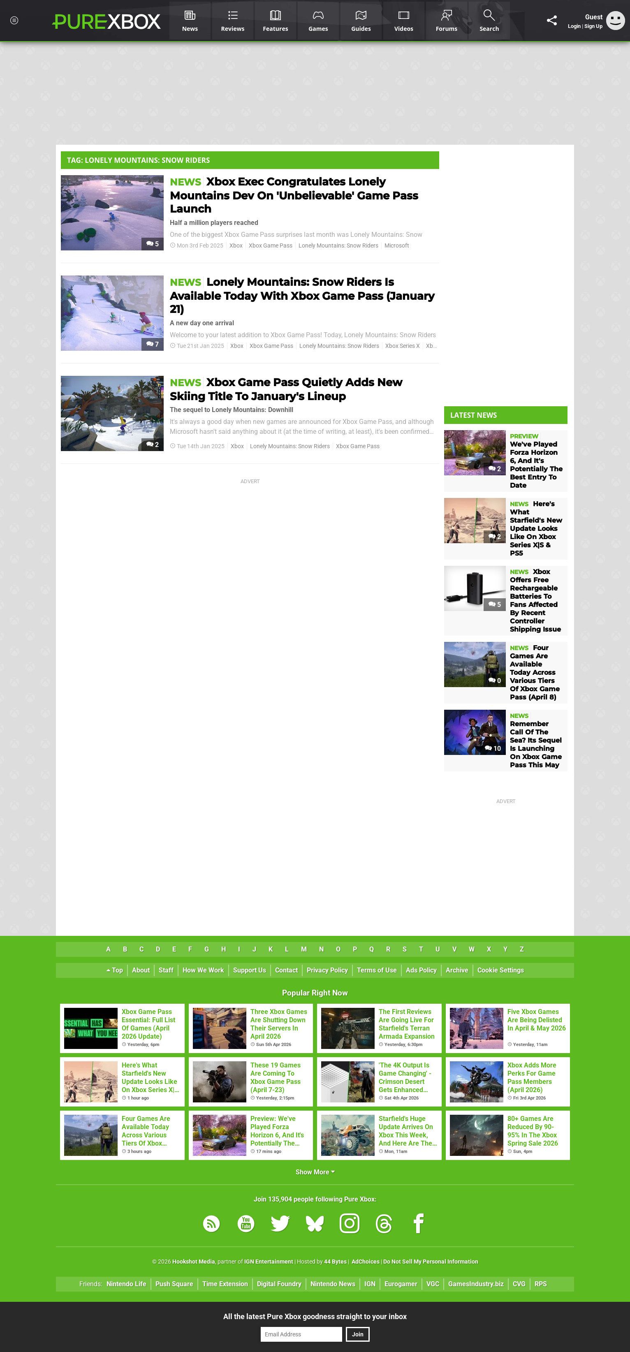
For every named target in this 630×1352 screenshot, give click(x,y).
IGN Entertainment (268, 1261)
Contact (286, 970)
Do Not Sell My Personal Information (430, 1261)
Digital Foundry (279, 1284)
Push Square (174, 1284)
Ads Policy (421, 970)
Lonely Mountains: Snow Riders (338, 245)
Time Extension (225, 1284)
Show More (315, 1172)
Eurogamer (400, 1284)
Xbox (236, 245)
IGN (369, 1284)
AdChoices (365, 1261)
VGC (432, 1284)
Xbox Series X (402, 346)
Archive (457, 970)
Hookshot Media (193, 1261)
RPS (541, 1284)
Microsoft (396, 245)
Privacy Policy (327, 970)
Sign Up (593, 26)
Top (115, 970)
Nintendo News (332, 1284)
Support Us (249, 970)
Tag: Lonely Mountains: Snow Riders (138, 160)
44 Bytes (335, 1261)
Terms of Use (377, 970)
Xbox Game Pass (270, 245)
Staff (166, 970)
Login (574, 26)
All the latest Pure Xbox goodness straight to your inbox (315, 1316)
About (141, 970)
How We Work (203, 970)
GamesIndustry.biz (476, 1284)
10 (493, 748)
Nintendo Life (126, 1284)
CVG (519, 1284)
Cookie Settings (500, 970)
